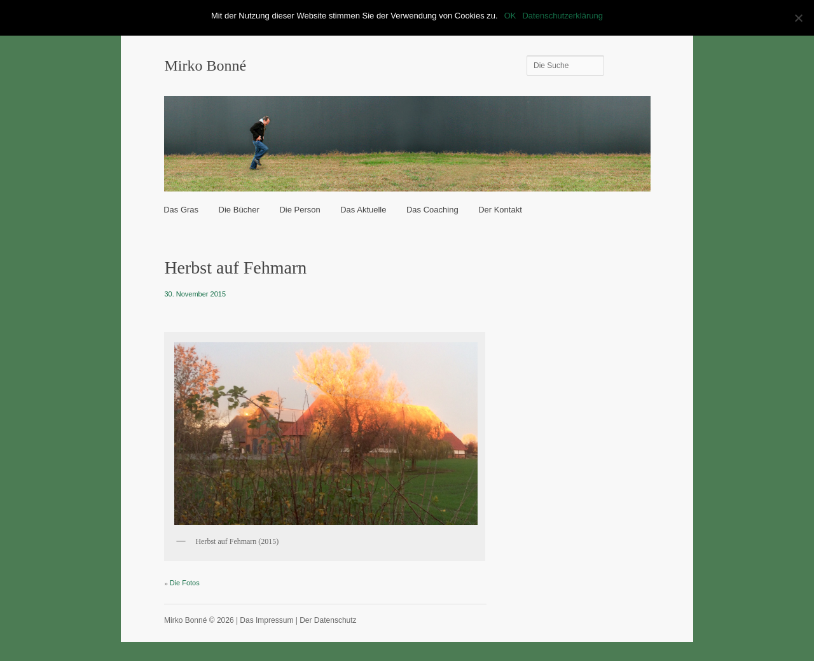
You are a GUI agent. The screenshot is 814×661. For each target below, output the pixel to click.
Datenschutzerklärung (562, 15)
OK (510, 15)
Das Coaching (432, 209)
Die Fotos (185, 583)
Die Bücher (239, 209)
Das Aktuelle (363, 209)
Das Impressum (266, 620)
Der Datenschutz (328, 620)
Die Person (299, 209)
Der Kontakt (500, 209)
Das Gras (180, 209)
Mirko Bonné (205, 65)
